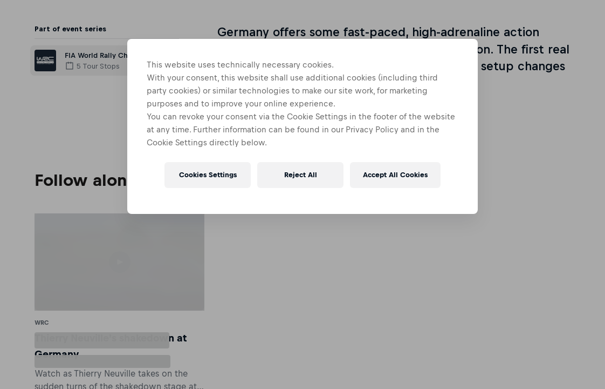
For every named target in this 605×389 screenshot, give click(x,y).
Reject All (300, 175)
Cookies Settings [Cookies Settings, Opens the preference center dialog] (208, 175)
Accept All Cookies (395, 175)
